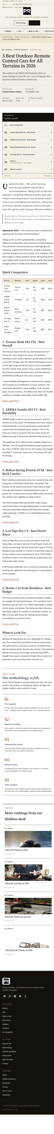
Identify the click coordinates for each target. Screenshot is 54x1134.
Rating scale (6, 1055)
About (4, 1075)
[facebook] (4, 996)
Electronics (6, 1020)
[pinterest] (20, 996)
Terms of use (7, 1091)
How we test (6, 1044)
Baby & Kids (33, 31)
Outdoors (5, 1028)
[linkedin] (15, 996)
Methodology (20, 23)
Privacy (5, 1087)
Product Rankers (7, 37)
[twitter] (25, 996)
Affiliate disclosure (9, 1079)
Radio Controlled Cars (22, 37)
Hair (20, 31)
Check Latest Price (10, 401)
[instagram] (10, 996)
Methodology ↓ (48, 176)
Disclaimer (6, 1083)
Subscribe (34, 23)
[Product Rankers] (27, 12)
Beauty (8, 31)
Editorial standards (9, 1051)
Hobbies (5, 1024)
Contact (5, 1064)
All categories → (8, 1032)
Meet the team (7, 1060)
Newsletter (6, 1095)
